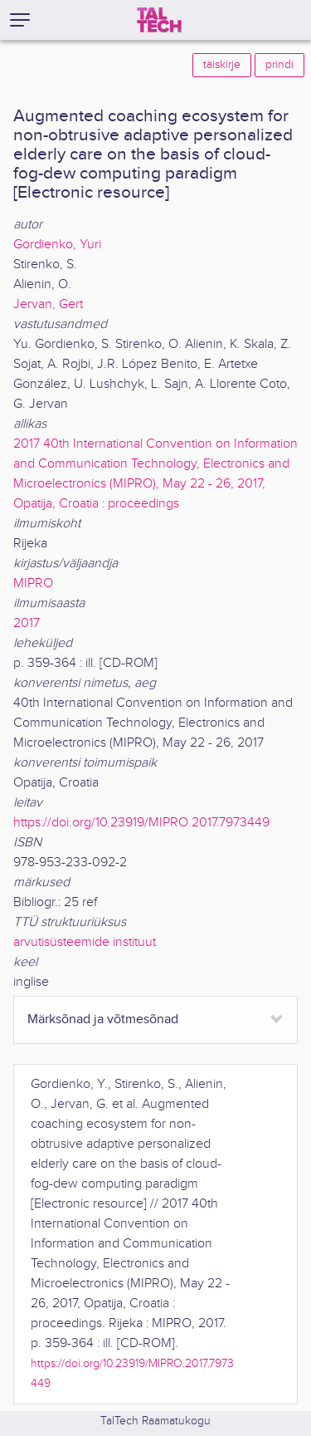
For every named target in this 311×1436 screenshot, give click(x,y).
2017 (26, 623)
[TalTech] (159, 20)
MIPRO (33, 583)
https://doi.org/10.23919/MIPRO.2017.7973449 (141, 823)
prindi (279, 64)
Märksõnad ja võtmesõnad (102, 1019)
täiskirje (222, 64)
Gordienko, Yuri (57, 244)
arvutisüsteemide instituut (84, 942)
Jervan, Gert (48, 304)
